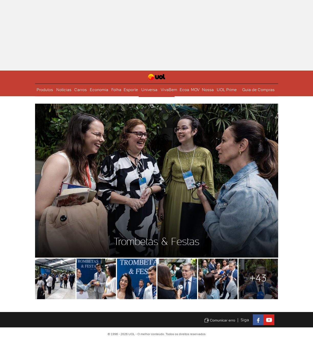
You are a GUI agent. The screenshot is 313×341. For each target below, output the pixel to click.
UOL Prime (227, 89)
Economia (99, 89)
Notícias (63, 89)
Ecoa (184, 89)
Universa (149, 89)
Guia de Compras (258, 89)
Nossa (208, 89)
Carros (80, 89)
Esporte (131, 89)
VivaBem (169, 89)
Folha (116, 89)
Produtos (45, 89)
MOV (195, 89)
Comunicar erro (219, 320)
